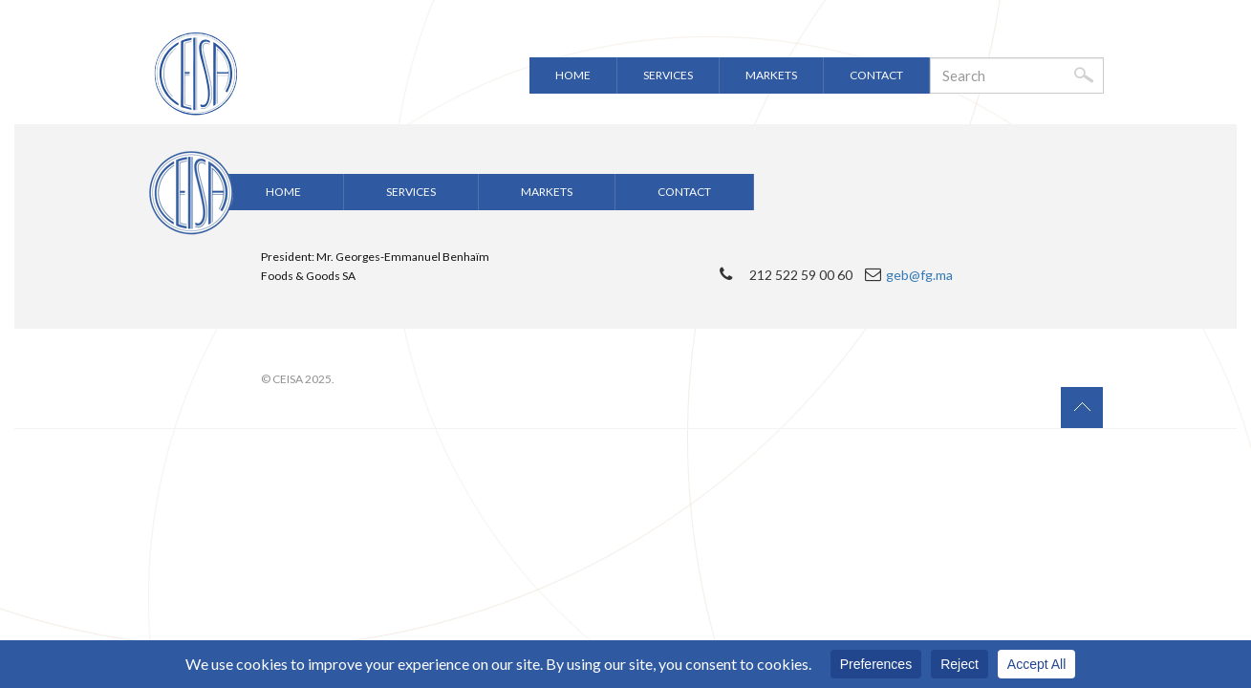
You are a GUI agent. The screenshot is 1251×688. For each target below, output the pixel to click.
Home (573, 75)
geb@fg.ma (919, 275)
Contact (876, 75)
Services (668, 75)
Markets (771, 75)
